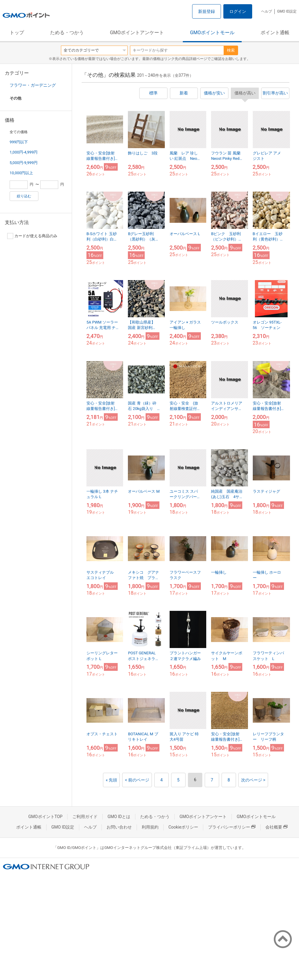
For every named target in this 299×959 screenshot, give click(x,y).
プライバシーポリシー (231, 827)
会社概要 (276, 827)
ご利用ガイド (85, 816)
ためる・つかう (67, 32)
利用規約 (150, 827)
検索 (231, 50)
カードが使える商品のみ (32, 236)
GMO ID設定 (287, 11)
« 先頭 (111, 780)
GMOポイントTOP (45, 816)
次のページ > (253, 780)
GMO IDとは (118, 816)
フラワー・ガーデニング (33, 85)
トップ (17, 32)
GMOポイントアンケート (137, 32)
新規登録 (206, 11)
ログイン (237, 11)
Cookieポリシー (183, 827)
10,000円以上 (21, 173)
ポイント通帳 (275, 32)
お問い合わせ (119, 827)
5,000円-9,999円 (24, 162)
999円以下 (19, 142)
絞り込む (24, 196)
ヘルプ (266, 11)
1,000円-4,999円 (24, 152)
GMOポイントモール (212, 32)
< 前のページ (137, 780)
